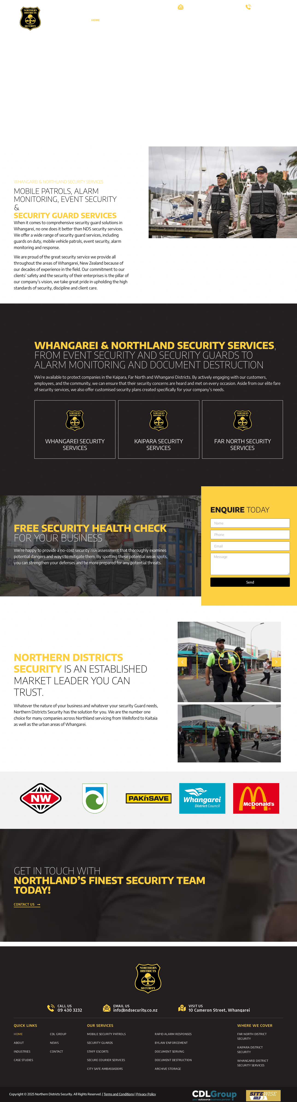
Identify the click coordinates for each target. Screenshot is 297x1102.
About (111, 20)
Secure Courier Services (106, 1058)
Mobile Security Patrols (106, 1034)
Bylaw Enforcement (171, 1042)
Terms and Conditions (119, 1092)
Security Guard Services (141, 20)
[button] (182, 662)
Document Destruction (173, 1058)
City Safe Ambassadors (105, 1067)
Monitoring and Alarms (183, 20)
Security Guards (100, 1042)
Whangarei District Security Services (252, 1062)
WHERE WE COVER (255, 1025)
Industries (22, 1050)
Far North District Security (252, 1036)
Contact (277, 30)
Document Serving (169, 1050)
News (279, 20)
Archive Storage (168, 1067)
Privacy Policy (146, 1092)
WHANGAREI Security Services (75, 444)
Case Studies (217, 20)
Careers (262, 20)
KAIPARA (158, 444)
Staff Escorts (98, 1050)
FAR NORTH (242, 444)
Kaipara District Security (250, 1049)
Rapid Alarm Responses (173, 1034)
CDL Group (241, 20)
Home (95, 20)
